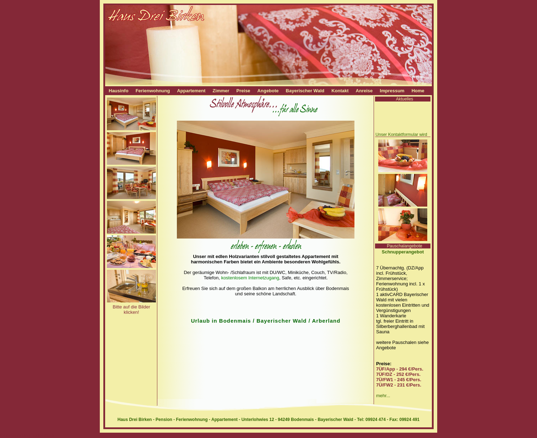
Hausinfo (119, 90)
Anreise (364, 90)
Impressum (392, 90)
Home (418, 90)
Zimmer (221, 90)
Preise (243, 90)
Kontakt (339, 90)
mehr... (383, 395)
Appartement (191, 90)
